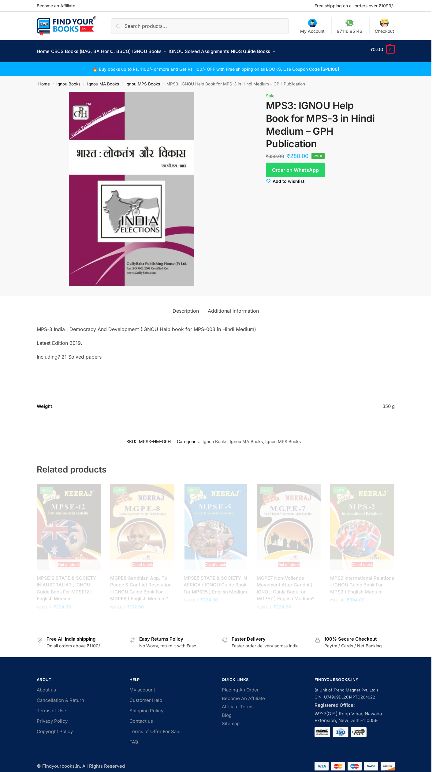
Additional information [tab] (233, 307)
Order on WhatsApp (295, 167)
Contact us (141, 718)
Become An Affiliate (243, 695)
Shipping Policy (146, 707)
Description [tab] (186, 307)
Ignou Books (68, 80)
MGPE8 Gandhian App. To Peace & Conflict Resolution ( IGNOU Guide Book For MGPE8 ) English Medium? (141, 585)
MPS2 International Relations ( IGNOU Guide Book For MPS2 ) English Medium (362, 581)
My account (142, 686)
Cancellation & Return (60, 697)
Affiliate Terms (238, 703)
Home (44, 80)
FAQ (133, 738)
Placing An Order (240, 686)
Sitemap (231, 720)
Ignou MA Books (103, 80)
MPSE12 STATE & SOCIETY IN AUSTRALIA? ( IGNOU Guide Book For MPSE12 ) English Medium (66, 585)
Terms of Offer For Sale (155, 728)
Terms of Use (51, 707)
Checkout (384, 26)
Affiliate (67, 5)
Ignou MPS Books (142, 80)
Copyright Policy (55, 728)
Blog (227, 711)
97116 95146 (349, 26)
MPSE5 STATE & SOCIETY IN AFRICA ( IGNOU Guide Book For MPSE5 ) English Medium (215, 581)
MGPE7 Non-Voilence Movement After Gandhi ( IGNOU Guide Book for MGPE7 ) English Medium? (286, 585)
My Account (312, 26)
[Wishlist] (285, 177)
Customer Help (145, 697)
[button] (383, 49)
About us (46, 686)
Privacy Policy (52, 718)
